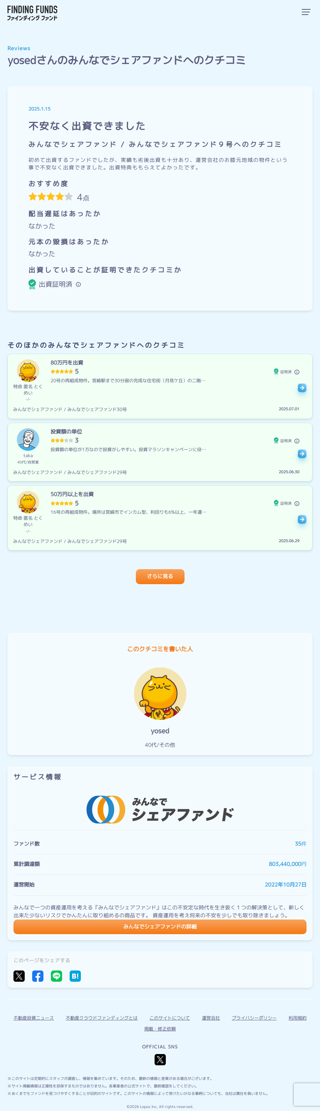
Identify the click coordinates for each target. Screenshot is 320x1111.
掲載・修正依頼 (160, 1029)
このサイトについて (170, 1018)
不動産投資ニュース (33, 1018)
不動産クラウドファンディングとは (102, 1018)
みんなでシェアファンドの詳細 (160, 926)
